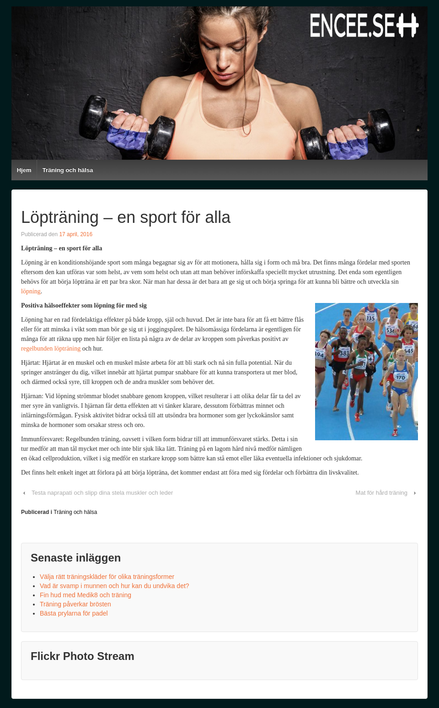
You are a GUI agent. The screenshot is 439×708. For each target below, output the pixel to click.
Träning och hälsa (68, 170)
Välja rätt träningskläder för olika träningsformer (107, 576)
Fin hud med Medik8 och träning (85, 595)
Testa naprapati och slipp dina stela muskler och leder (102, 492)
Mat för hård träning (381, 492)
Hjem (24, 170)
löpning (31, 291)
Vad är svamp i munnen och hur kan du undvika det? (114, 585)
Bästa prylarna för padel (74, 613)
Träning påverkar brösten (75, 604)
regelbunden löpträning (50, 348)
